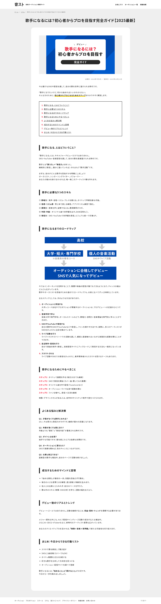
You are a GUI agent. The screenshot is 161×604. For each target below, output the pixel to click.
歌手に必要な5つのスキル (54, 109)
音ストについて (56, 601)
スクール (40, 601)
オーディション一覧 (131, 5)
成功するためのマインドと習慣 (56, 124)
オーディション (19, 601)
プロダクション (31, 601)
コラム (47, 601)
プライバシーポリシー (69, 601)
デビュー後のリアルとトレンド (56, 128)
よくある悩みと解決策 (53, 120)
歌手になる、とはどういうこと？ (56, 105)
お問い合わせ (90, 601)
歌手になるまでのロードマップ (56, 113)
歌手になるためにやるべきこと (56, 116)
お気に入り (119, 5)
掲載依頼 (143, 5)
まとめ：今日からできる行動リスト (57, 132)
